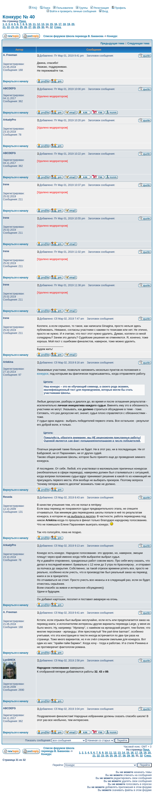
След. (57, 27)
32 (51, 27)
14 (47, 24)
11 (34, 24)
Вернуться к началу (15, 81)
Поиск (45, 7)
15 (51, 24)
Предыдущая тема (112, 43)
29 (38, 27)
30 (42, 27)
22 (8, 27)
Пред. (22, 21)
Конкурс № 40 (19, 16)
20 (73, 24)
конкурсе (42, 373)
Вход (103, 11)
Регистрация (99, 7)
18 (64, 24)
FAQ (33, 7)
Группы (82, 7)
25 (21, 27)
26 (25, 27)
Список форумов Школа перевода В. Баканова (73, 36)
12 (38, 24)
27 (29, 27)
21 (4, 27)
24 (16, 27)
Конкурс (112, 36)
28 (34, 27)
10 (29, 24)
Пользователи (63, 7)
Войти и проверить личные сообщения (71, 11)
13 (42, 24)
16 (55, 24)
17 (59, 24)
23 (12, 27)
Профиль (119, 7)
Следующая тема (138, 43)
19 (68, 24)
